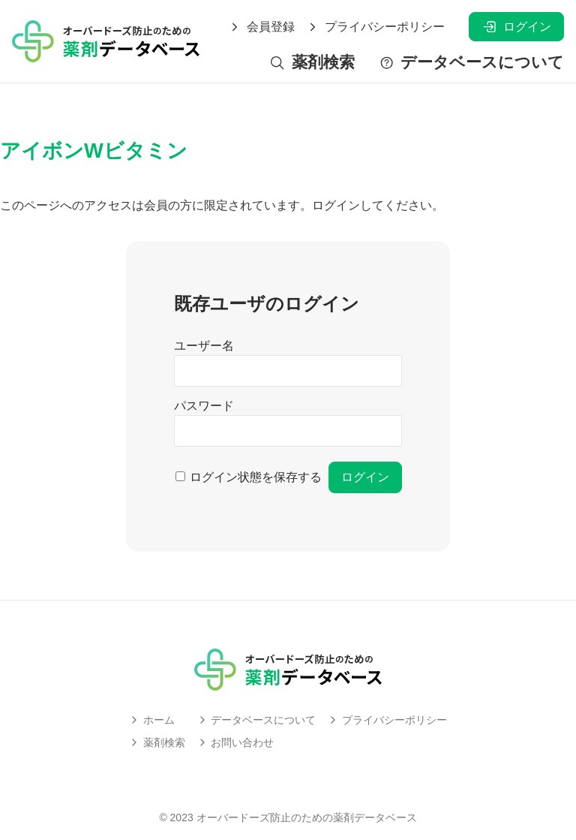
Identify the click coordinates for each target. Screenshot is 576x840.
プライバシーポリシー (376, 27)
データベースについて (471, 63)
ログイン (516, 27)
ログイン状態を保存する (256, 477)
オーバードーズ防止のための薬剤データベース (306, 817)
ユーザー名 (204, 345)
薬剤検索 (311, 63)
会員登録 (262, 27)
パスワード (204, 405)
